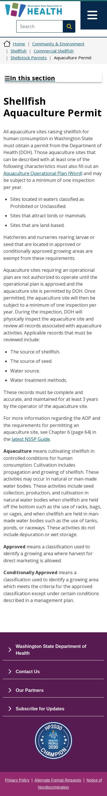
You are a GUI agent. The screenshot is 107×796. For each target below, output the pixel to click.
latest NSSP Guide (31, 439)
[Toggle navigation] (93, 15)
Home (19, 44)
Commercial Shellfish (54, 51)
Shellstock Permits (29, 57)
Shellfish (19, 51)
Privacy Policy (17, 780)
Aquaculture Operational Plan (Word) (42, 173)
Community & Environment (58, 44)
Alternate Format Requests (58, 780)
